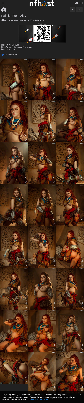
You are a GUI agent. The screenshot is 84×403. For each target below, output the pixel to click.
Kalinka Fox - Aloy (13, 15)
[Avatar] (3, 9)
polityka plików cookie (39, 399)
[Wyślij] (76, 3)
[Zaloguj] (81, 3)
